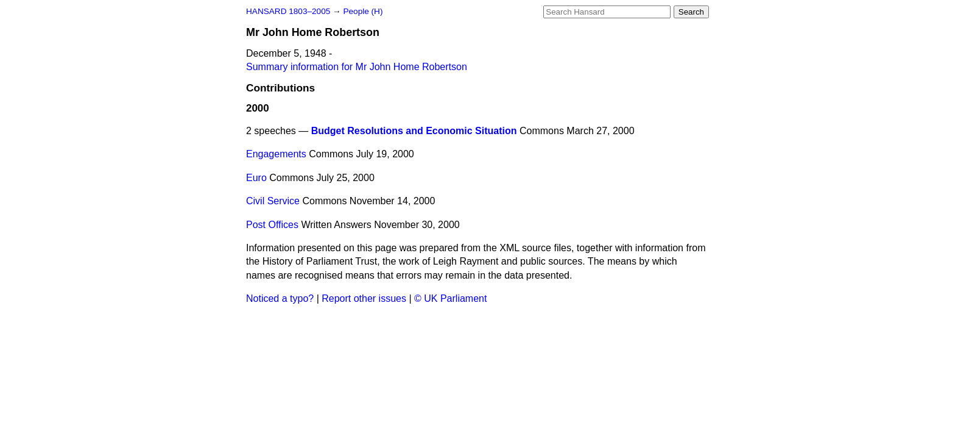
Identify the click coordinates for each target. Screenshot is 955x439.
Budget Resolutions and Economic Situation (414, 131)
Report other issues (364, 298)
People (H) (362, 11)
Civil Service (273, 201)
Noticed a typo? (280, 298)
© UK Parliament (450, 298)
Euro (256, 178)
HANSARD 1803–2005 (288, 11)
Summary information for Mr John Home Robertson (356, 67)
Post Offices (272, 225)
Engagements (276, 154)
